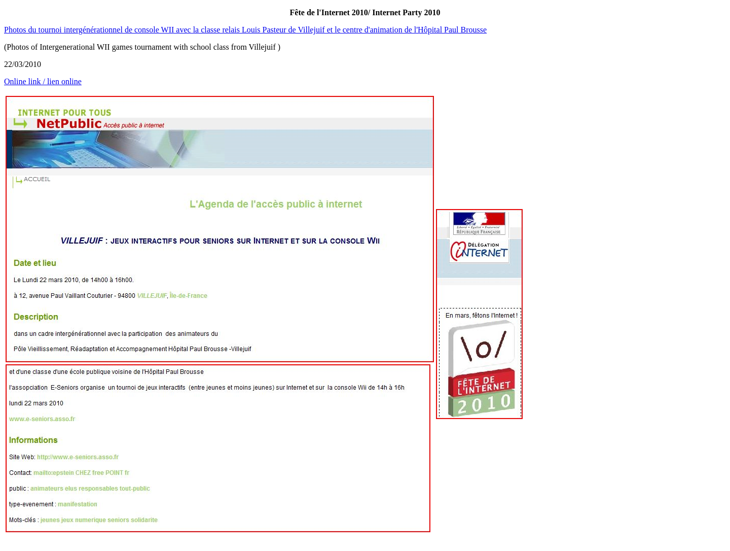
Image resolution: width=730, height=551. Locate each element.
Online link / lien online (43, 81)
